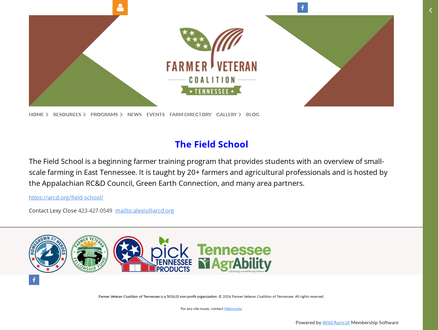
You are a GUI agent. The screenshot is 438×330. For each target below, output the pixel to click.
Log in (120, 7)
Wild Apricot (336, 322)
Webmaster (233, 308)
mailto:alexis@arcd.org (144, 210)
